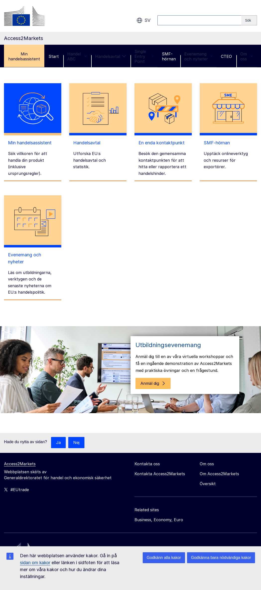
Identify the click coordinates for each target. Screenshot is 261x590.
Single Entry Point (143, 56)
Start (54, 56)
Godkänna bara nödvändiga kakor (221, 557)
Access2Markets (20, 451)
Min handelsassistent (24, 56)
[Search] (249, 20)
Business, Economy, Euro (158, 507)
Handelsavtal (110, 56)
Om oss (246, 56)
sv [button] (143, 20)
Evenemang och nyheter (198, 56)
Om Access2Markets (219, 461)
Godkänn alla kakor (164, 557)
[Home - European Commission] (40, 540)
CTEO (226, 56)
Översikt (208, 471)
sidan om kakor (35, 562)
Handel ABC (77, 56)
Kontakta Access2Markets (159, 461)
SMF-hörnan (169, 56)
